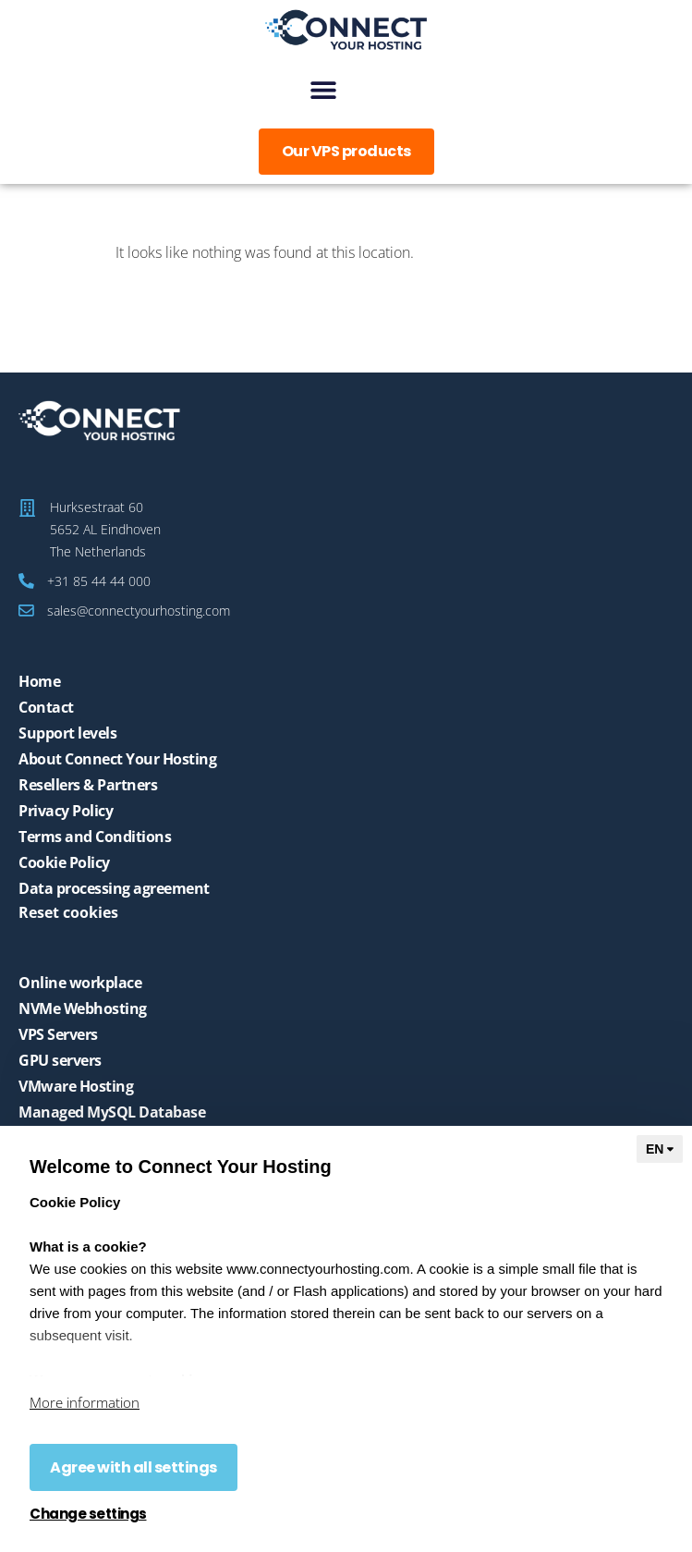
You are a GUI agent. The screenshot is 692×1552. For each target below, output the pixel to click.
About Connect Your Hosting (117, 759)
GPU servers (60, 1060)
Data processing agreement (114, 888)
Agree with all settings (133, 1467)
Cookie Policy (64, 862)
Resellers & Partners (87, 785)
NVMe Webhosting (82, 1008)
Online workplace (79, 982)
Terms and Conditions (94, 836)
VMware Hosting (75, 1086)
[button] (323, 89)
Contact (46, 707)
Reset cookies (68, 912)
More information (85, 1402)
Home (39, 681)
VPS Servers (58, 1034)
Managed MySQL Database (111, 1112)
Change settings (88, 1514)
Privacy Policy (65, 810)
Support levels (67, 733)
